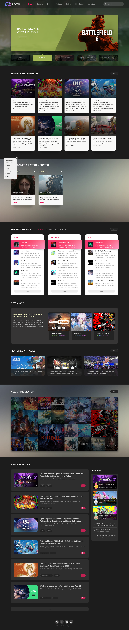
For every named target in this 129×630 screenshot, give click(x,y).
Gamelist (40, 4)
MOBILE (63, 229)
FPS (8, 176)
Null (42, 485)
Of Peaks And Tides (46, 575)
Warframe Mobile (46, 598)
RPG (8, 168)
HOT (56, 229)
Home (30, 4)
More (114, 73)
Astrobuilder (44, 553)
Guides (68, 4)
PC (69, 229)
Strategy (9, 171)
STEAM (40, 229)
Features (59, 4)
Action (8, 165)
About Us (91, 4)
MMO (8, 173)
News (49, 4)
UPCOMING (49, 229)
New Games (79, 4)
